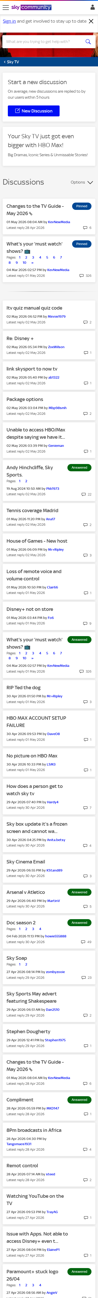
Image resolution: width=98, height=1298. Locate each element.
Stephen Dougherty (28, 1031)
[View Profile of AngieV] (52, 1293)
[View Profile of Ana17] (50, 519)
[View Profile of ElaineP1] (53, 1250)
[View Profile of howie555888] (55, 936)
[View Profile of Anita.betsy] (56, 840)
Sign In (91, 8)
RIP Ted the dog (24, 688)
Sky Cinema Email (26, 862)
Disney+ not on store (30, 609)
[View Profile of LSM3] (51, 764)
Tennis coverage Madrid (32, 510)
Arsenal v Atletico (26, 892)
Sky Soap (17, 958)
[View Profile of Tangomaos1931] (19, 1144)
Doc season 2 (21, 923)
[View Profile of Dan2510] (53, 1010)
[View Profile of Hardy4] (53, 802)
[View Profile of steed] (50, 1174)
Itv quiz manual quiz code (34, 308)
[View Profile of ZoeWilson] (56, 347)
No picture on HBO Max (32, 756)
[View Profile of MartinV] (53, 901)
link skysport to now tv (32, 369)
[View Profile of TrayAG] (52, 1212)
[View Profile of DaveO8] (53, 734)
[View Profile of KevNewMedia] (59, 222)
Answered (79, 467)
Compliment (20, 1100)
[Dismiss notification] (91, 21)
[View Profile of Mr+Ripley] (56, 549)
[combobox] (44, 41)
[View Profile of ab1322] (53, 377)
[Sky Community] (32, 8)
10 (24, 263)
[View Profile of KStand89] (54, 870)
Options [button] (78, 182)
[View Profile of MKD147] (53, 1108)
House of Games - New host (37, 541)
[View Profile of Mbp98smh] (58, 408)
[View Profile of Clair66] (52, 587)
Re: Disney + (20, 338)
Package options (25, 399)
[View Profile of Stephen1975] (55, 1040)
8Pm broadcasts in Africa (34, 1130)
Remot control (22, 1166)
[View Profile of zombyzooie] (55, 972)
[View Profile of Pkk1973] (52, 489)
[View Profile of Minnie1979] (57, 316)
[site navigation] (6, 7)
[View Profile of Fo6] (51, 618)
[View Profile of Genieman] (56, 446)
